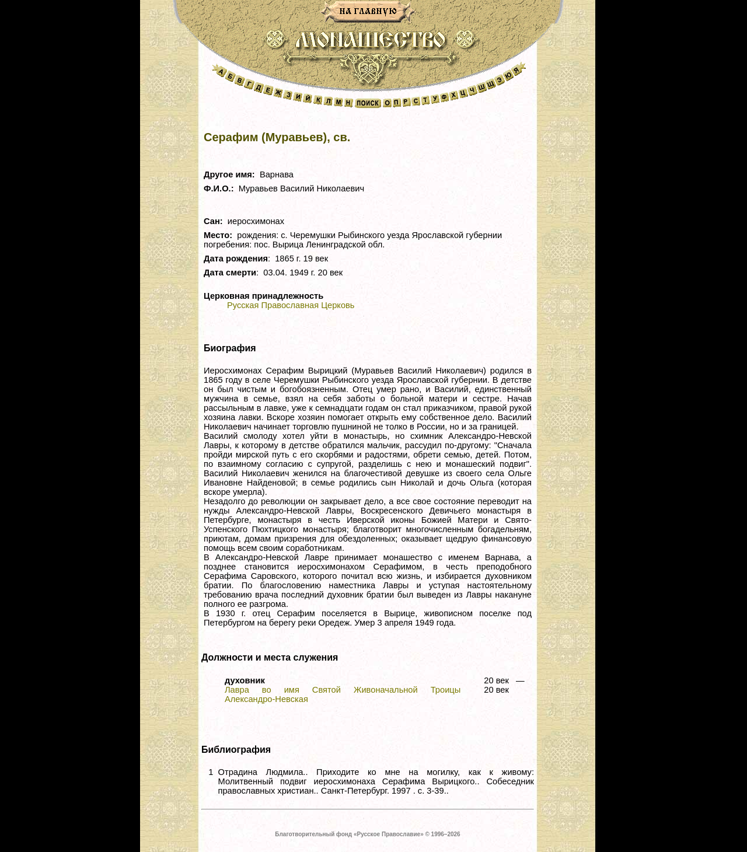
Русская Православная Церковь (290, 305)
